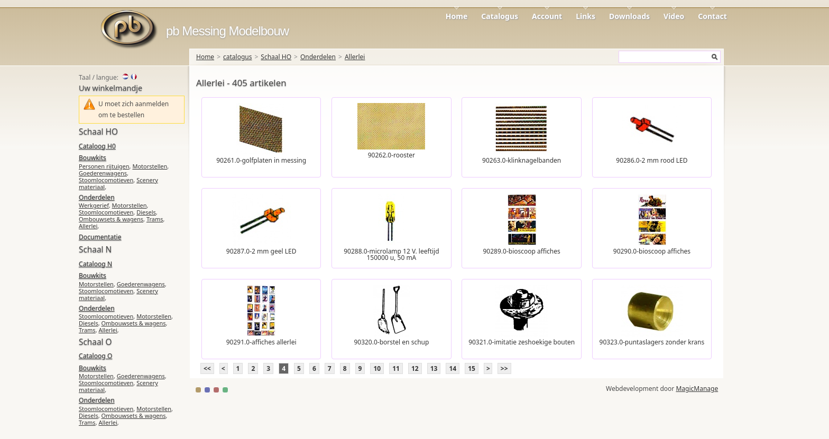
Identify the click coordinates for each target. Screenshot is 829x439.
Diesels (146, 212)
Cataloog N (95, 263)
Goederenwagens (103, 173)
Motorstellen (149, 166)
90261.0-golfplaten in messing (261, 160)
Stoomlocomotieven (106, 180)
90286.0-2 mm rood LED (651, 160)
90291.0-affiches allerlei (261, 342)
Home (456, 16)
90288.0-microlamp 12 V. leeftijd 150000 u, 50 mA (391, 254)
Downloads (629, 16)
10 (377, 368)
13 (434, 368)
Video (674, 16)
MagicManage (697, 388)
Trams (154, 219)
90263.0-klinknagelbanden (521, 160)
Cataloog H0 (97, 146)
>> (504, 368)
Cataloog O (95, 355)
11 (396, 368)
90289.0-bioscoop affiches (521, 251)
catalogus (237, 56)
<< (207, 368)
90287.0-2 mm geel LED (261, 251)
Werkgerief (94, 205)
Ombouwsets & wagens (111, 219)
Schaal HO (276, 56)
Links (585, 16)
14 (452, 368)
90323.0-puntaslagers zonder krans (652, 342)
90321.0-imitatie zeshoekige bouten (521, 342)
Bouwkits (92, 157)
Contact (712, 16)
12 (415, 368)
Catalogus (499, 16)
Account (547, 16)
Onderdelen (318, 56)
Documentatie (100, 236)
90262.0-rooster (391, 155)
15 (471, 368)
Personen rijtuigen (104, 166)
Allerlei (355, 56)
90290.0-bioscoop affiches (651, 251)
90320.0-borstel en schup (391, 342)
